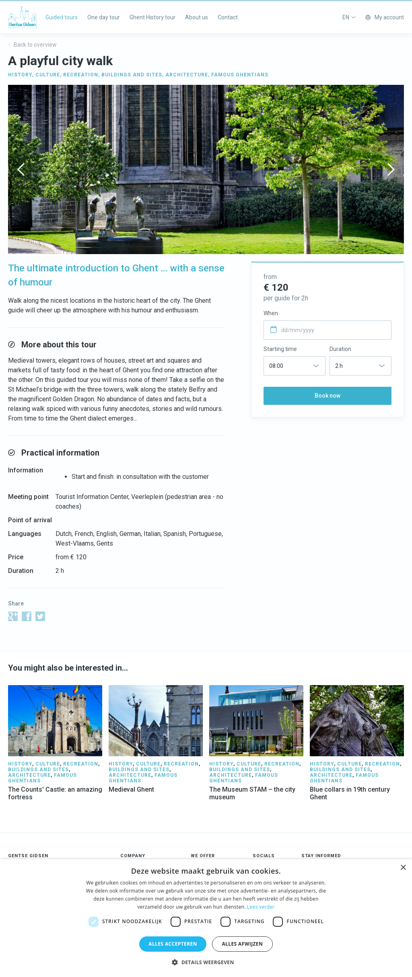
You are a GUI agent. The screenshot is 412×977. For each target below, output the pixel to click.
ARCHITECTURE (186, 75)
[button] (206, 962)
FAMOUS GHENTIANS (239, 75)
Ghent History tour (152, 17)
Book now (327, 395)
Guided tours (61, 17)
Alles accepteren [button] (172, 943)
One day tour (103, 17)
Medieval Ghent (131, 789)
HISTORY (20, 75)
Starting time (280, 349)
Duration (340, 349)
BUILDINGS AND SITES (131, 75)
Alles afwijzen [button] (242, 943)
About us (196, 17)
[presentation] (21, 169)
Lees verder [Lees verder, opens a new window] (261, 906)
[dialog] (206, 918)
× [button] (403, 868)
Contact (228, 17)
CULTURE (47, 75)
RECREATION (80, 75)
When (271, 313)
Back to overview (32, 44)
